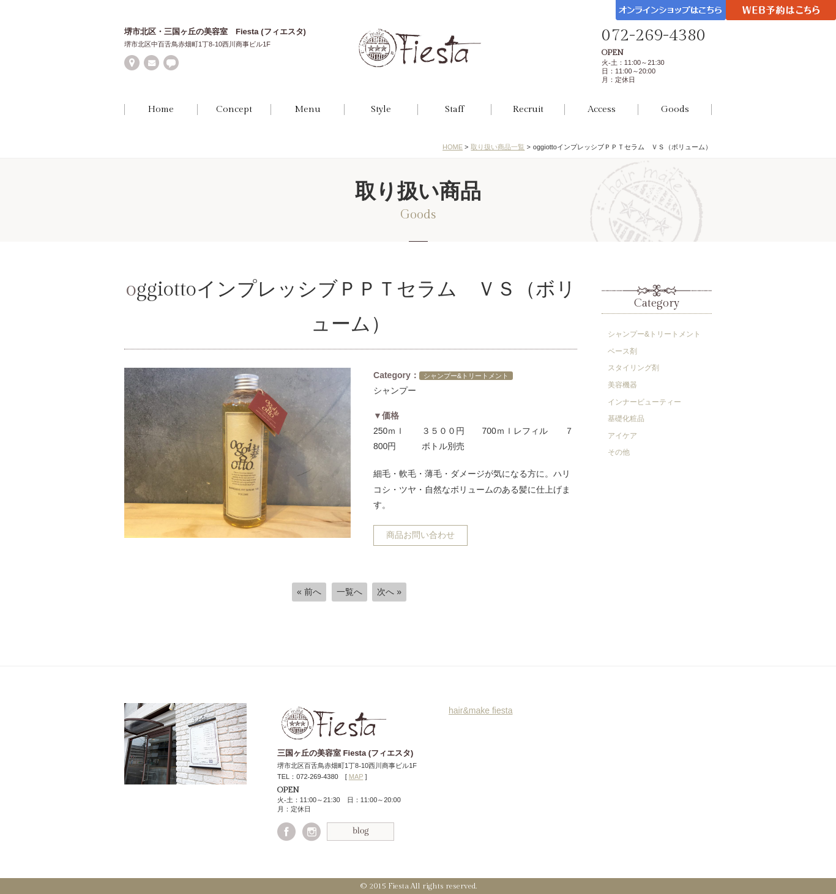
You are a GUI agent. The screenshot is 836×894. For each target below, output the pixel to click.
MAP (356, 776)
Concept (234, 109)
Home (161, 109)
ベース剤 (622, 351)
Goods (675, 109)
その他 (619, 452)
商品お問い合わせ (420, 535)
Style (381, 109)
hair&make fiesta (481, 710)
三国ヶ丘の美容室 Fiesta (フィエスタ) (345, 753)
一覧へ (349, 592)
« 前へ (309, 592)
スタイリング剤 (633, 367)
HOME (452, 147)
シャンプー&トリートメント (654, 334)
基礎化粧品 (626, 418)
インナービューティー (644, 402)
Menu (307, 109)
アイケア (622, 435)
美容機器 (622, 385)
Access (602, 109)
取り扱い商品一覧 (497, 147)
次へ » (389, 592)
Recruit (528, 109)
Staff (454, 109)
